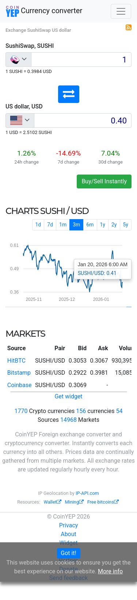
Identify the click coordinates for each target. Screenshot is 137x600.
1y (103, 225)
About (68, 534)
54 (119, 411)
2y (114, 225)
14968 (68, 419)
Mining (74, 502)
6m (90, 225)
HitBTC (16, 360)
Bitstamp (19, 372)
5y (126, 225)
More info (110, 571)
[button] (68, 94)
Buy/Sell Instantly (104, 181)
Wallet (52, 502)
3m (76, 225)
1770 (21, 411)
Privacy (68, 525)
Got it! (68, 553)
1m (62, 225)
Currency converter (44, 11)
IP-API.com (87, 493)
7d (50, 225)
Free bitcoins (103, 502)
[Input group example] (81, 59)
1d (38, 225)
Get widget (68, 396)
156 (81, 411)
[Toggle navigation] (121, 11)
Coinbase (19, 385)
